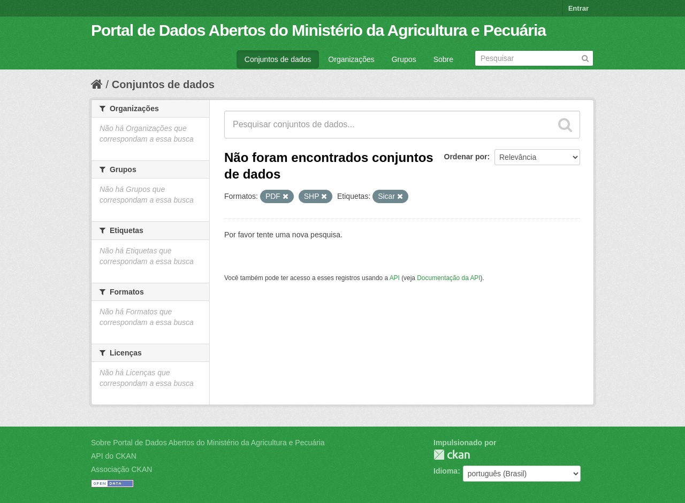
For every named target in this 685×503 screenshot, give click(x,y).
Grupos (404, 59)
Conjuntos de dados (278, 59)
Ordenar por (466, 156)
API (395, 278)
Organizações (351, 59)
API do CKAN (113, 456)
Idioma (445, 471)
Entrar (578, 8)
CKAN (451, 454)
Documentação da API (448, 278)
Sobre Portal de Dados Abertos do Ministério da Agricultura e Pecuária (208, 442)
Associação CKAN (121, 469)
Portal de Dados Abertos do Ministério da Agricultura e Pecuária (318, 30)
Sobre (443, 59)
